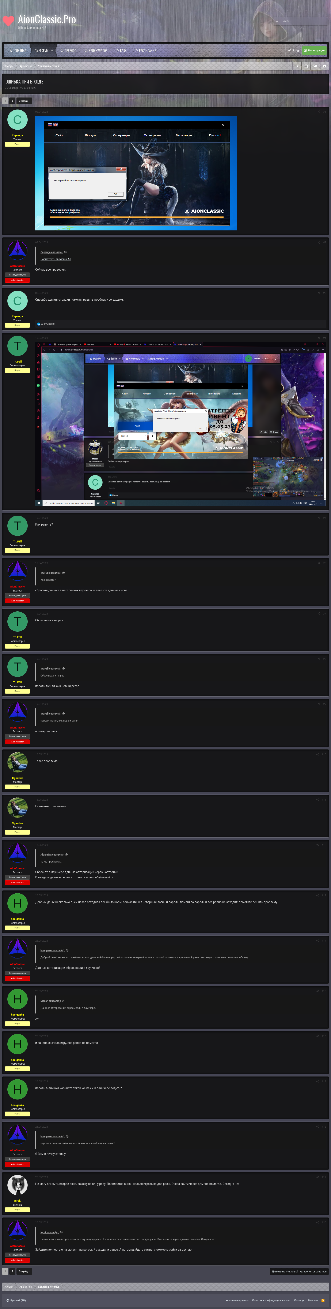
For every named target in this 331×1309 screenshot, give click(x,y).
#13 (324, 895)
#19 (324, 1177)
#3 (324, 293)
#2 (324, 242)
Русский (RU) (16, 1300)
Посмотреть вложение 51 (56, 259)
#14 (324, 940)
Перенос (70, 50)
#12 (324, 844)
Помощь (299, 1300)
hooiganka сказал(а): (53, 950)
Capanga (13, 87)
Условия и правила (237, 1300)
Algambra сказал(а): (52, 854)
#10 (324, 754)
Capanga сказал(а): (52, 252)
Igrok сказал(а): (50, 1232)
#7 (324, 613)
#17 (324, 1081)
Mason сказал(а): (51, 1001)
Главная (20, 50)
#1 (324, 111)
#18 (324, 1126)
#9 (324, 703)
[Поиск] (304, 21)
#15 (324, 991)
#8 (324, 658)
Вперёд (23, 100)
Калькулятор (98, 50)
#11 (324, 799)
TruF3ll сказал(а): (51, 572)
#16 (324, 1036)
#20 (324, 1222)
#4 (324, 338)
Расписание (147, 50)
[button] (53, 50)
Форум (43, 50)
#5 (324, 517)
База (123, 50)
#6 (324, 563)
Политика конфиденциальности (271, 1300)
